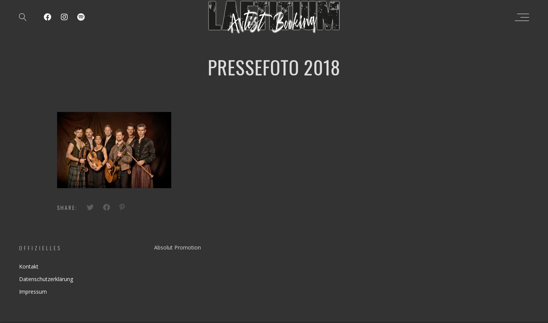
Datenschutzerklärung (46, 279)
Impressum (33, 291)
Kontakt (28, 266)
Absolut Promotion (177, 247)
